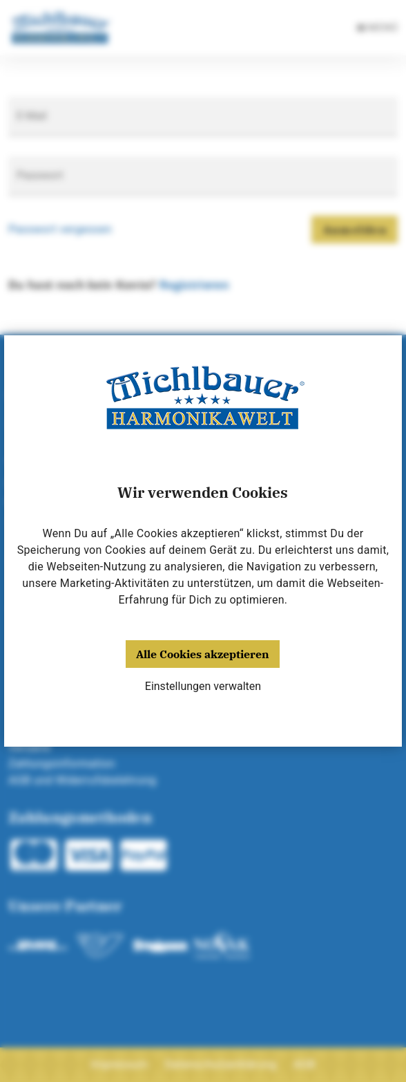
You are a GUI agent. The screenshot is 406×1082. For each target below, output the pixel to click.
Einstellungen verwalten (203, 686)
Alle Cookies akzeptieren (202, 654)
